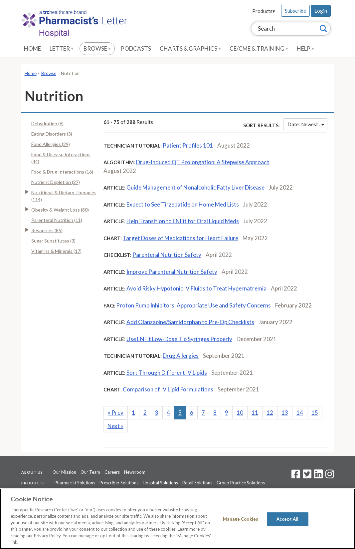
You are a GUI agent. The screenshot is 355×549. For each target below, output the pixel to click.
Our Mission (64, 472)
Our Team (90, 472)
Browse (97, 48)
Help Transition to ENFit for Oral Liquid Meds (182, 221)
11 (255, 412)
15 (314, 412)
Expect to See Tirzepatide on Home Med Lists (182, 204)
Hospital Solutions (160, 482)
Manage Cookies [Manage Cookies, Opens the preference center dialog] (240, 519)
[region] (177, 518)
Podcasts (136, 48)
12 (269, 412)
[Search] (323, 28)
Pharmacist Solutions (75, 482)
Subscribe (295, 11)
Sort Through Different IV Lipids (166, 372)
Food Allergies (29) (50, 144)
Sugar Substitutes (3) (53, 241)
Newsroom (134, 472)
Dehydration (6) (47, 123)
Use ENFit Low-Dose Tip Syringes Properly (179, 338)
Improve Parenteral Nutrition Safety (171, 271)
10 (240, 412)
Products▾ (263, 11)
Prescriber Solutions (118, 482)
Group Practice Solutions (241, 482)
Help (305, 48)
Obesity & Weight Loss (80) (60, 210)
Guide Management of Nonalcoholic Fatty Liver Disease (195, 187)
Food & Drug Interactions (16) (62, 172)
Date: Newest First (307, 124)
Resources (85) (47, 230)
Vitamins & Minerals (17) (56, 251)
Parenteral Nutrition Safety (166, 254)
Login (320, 11)
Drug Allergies (181, 355)
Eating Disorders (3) (51, 134)
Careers (112, 472)
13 (284, 412)
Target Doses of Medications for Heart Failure (180, 238)
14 (299, 412)
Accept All (287, 519)
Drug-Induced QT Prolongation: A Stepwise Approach (202, 162)
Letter (62, 48)
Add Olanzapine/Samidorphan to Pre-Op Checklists (190, 321)
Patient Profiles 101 (188, 145)
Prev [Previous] (115, 412)
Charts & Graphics (190, 48)
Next (115, 425)
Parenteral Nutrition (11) (56, 220)
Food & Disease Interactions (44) (60, 158)
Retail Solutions (197, 482)
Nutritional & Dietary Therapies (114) (63, 196)
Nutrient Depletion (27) (55, 182)
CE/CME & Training (259, 48)
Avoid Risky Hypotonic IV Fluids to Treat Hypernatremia (196, 288)
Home (32, 48)
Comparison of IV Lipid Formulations (168, 389)
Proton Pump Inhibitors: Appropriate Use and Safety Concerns (193, 305)
